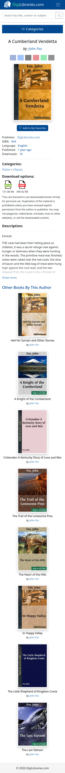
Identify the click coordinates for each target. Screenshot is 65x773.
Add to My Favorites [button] (32, 128)
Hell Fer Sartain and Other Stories (32, 340)
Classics (18, 169)
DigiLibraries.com (28, 137)
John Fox (35, 48)
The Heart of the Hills (32, 574)
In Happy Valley (32, 633)
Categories (32, 29)
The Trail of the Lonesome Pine (32, 516)
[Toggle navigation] (58, 4)
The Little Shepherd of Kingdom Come (32, 691)
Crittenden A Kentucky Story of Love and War (32, 457)
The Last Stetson (32, 750)
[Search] (29, 15)
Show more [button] (9, 277)
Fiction (6, 169)
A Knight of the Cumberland (32, 399)
